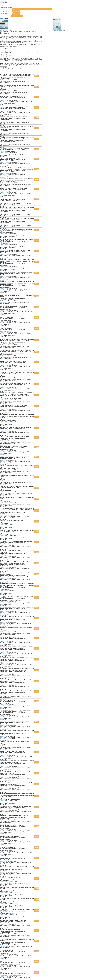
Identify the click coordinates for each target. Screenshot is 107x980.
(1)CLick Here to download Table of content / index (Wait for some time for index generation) (32, 9)
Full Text (37, 75)
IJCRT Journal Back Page (59, 30)
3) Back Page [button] (16, 13)
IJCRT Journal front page (6, 30)
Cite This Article (4, 79)
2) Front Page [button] (16, 11)
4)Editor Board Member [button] (17, 16)
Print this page (4, 2)
